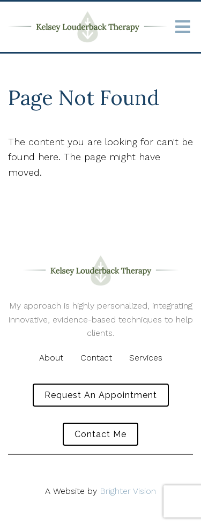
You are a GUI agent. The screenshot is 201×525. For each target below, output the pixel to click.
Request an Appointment (100, 395)
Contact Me (100, 434)
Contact (96, 357)
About (51, 357)
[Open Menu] (182, 26)
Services (145, 357)
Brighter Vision (128, 491)
